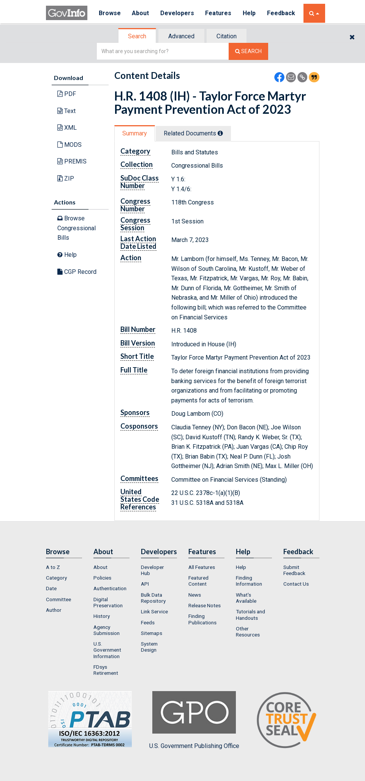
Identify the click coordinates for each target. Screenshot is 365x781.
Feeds (148, 622)
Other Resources (248, 631)
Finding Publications (202, 619)
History (101, 616)
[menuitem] (64, 567)
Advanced (181, 36)
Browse (110, 13)
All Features (201, 567)
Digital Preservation (108, 602)
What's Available (246, 598)
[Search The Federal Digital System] (248, 51)
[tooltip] (220, 133)
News (194, 595)
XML (67, 127)
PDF (66, 93)
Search (137, 36)
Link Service (154, 611)
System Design (149, 647)
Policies (102, 578)
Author (54, 610)
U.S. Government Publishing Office (194, 720)
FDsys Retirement (105, 670)
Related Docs (193, 133)
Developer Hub (152, 570)
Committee (58, 599)
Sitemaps (151, 633)
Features (219, 13)
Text (66, 111)
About (140, 13)
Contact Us (296, 584)
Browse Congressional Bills (76, 228)
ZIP (65, 178)
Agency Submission (106, 630)
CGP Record (76, 271)
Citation (226, 36)
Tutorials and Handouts (250, 614)
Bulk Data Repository (153, 598)
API (145, 584)
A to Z (53, 567)
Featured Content (198, 581)
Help (249, 13)
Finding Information (249, 581)
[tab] (137, 36)
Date (51, 588)
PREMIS (72, 161)
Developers (177, 13)
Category (56, 578)
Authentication (109, 588)
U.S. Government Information (107, 650)
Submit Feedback (294, 570)
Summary (134, 133)
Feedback (282, 13)
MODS (69, 144)
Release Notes (204, 605)
